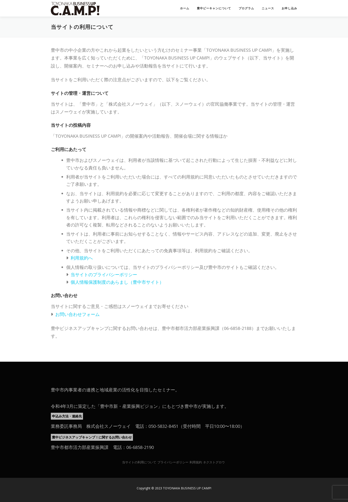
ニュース (268, 8)
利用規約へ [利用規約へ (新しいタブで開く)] (82, 258)
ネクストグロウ (214, 462)
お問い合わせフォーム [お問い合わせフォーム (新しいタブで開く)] (77, 314)
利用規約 (196, 462)
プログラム (246, 8)
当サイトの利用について (139, 462)
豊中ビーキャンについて (214, 8)
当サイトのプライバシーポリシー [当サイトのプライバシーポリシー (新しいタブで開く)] (104, 275)
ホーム (184, 8)
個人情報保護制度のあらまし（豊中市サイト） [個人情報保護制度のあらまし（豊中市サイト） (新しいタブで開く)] (117, 282)
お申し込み (289, 8)
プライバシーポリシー (172, 462)
